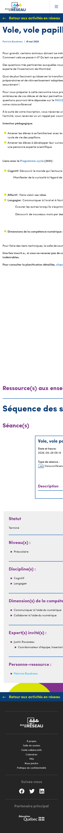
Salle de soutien (31, 745)
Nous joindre (31, 763)
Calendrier (31, 754)
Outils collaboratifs (31, 749)
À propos (31, 741)
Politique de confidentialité (31, 767)
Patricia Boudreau (13, 41)
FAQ (31, 758)
